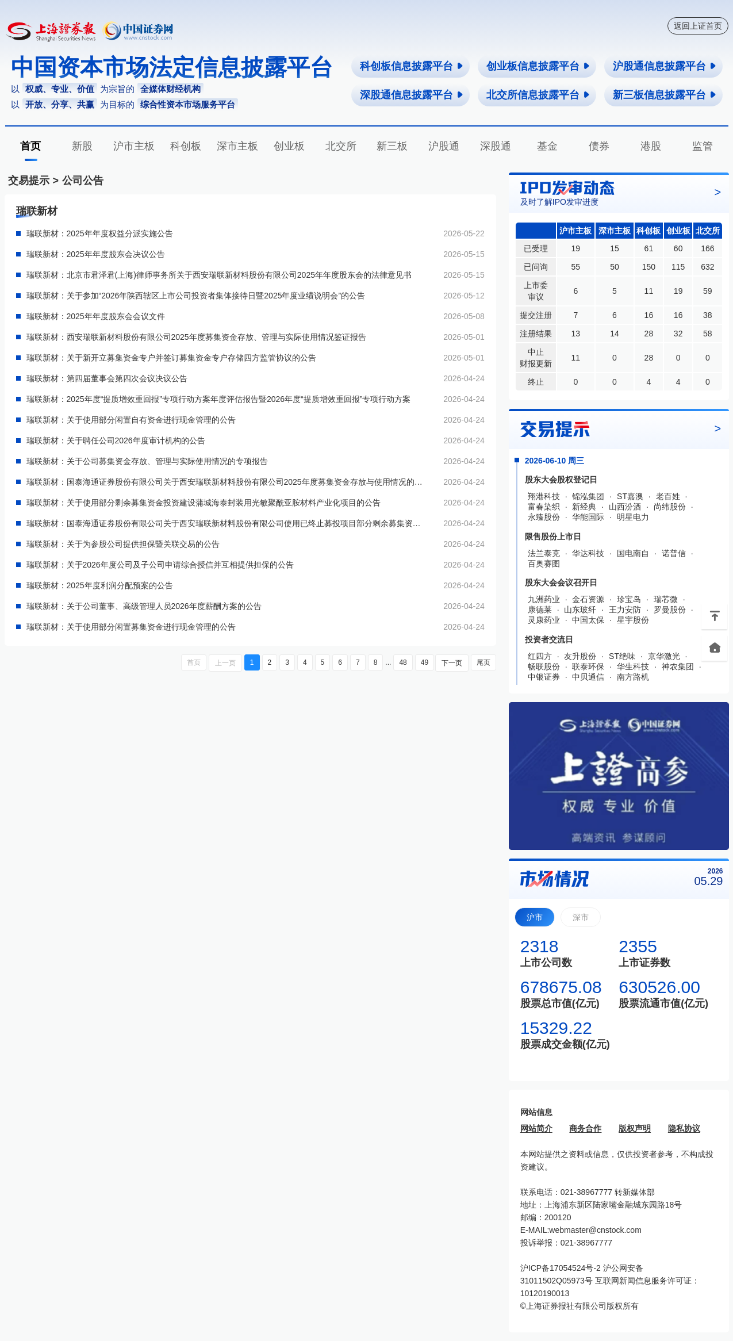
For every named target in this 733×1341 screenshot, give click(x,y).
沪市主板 (134, 146)
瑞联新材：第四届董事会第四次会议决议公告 (106, 378)
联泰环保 (588, 666)
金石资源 (588, 599)
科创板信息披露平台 (412, 66)
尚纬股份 (670, 506)
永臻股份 (544, 517)
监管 (702, 146)
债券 (599, 146)
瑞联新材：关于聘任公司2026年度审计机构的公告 (115, 440)
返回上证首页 (698, 25)
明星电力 (633, 517)
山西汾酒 (625, 506)
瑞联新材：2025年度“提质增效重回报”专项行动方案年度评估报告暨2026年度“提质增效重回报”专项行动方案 (218, 399)
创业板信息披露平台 (538, 66)
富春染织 (544, 506)
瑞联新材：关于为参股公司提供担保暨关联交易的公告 (123, 544)
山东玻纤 (580, 609)
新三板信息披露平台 (665, 94)
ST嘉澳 (630, 496)
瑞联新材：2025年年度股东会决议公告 (95, 254)
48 (404, 662)
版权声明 (635, 1128)
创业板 (289, 146)
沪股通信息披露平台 (665, 66)
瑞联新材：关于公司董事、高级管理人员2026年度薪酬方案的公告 (144, 606)
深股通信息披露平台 (412, 94)
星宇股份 (633, 619)
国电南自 (633, 553)
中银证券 (544, 676)
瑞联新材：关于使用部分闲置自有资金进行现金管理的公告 (131, 419)
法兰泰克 (544, 553)
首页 (30, 146)
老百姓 (668, 496)
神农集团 (678, 666)
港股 (650, 146)
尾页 (483, 662)
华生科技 (633, 666)
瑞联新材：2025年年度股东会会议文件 (95, 316)
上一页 (227, 662)
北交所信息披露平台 (538, 94)
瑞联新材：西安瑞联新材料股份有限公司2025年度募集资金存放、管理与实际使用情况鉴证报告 (196, 337)
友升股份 (580, 656)
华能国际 (588, 517)
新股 (82, 146)
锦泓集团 (588, 496)
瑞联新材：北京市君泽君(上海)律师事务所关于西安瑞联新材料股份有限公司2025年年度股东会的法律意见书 (219, 274)
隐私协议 (684, 1128)
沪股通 (443, 146)
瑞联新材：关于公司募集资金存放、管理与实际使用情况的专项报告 (147, 461)
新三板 (392, 146)
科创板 (185, 146)
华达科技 (588, 553)
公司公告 (82, 180)
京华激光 (664, 656)
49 (425, 662)
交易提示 (28, 180)
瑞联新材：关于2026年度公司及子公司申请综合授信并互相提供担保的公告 (160, 564)
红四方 (540, 656)
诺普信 (674, 553)
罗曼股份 (670, 609)
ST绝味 (622, 656)
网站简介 (536, 1128)
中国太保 (588, 619)
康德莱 (540, 609)
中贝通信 (588, 676)
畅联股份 (544, 666)
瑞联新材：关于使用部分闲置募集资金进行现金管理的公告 (131, 626)
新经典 (584, 506)
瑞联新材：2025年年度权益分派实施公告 (99, 233)
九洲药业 (544, 599)
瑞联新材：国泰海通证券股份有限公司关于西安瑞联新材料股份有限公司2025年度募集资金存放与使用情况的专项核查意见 (225, 481)
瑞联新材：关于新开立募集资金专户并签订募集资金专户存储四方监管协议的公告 (171, 357)
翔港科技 (544, 496)
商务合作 (585, 1128)
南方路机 (633, 676)
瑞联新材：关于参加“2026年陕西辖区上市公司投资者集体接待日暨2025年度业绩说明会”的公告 (196, 295)
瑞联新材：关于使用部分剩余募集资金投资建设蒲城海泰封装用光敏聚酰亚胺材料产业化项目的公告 (203, 502)
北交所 (340, 146)
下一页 (452, 662)
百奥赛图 (544, 563)
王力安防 (625, 609)
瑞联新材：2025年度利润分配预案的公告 (99, 585)
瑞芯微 (666, 599)
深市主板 (237, 146)
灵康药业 (544, 619)
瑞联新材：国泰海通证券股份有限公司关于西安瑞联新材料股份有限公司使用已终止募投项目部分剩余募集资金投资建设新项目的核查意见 (225, 523)
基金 (547, 146)
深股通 (495, 146)
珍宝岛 (629, 599)
